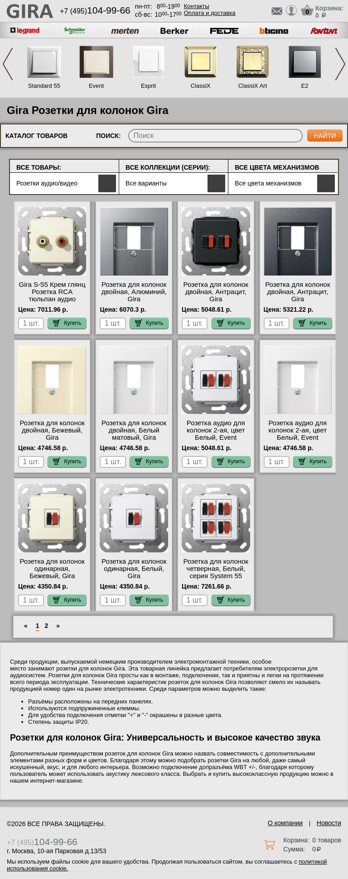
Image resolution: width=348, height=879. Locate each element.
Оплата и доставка (210, 13)
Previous (7, 64)
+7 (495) (95, 11)
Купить (67, 323)
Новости (329, 823)
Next (340, 64)
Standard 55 (44, 85)
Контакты (196, 6)
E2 (305, 85)
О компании (285, 823)
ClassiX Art (252, 85)
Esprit (148, 85)
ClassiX (200, 85)
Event (96, 85)
